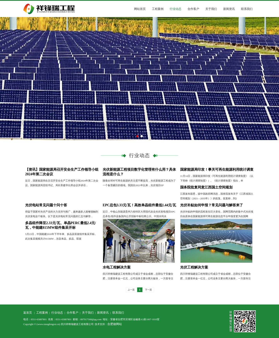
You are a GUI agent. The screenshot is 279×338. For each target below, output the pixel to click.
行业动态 (175, 8)
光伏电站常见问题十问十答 (46, 205)
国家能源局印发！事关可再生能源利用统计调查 (216, 169)
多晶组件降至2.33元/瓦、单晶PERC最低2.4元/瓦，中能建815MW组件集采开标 (60, 225)
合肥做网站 (114, 324)
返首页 (27, 312)
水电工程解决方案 (117, 267)
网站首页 (140, 8)
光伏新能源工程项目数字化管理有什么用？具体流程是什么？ (139, 172)
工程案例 (158, 8)
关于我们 (211, 8)
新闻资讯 (229, 8)
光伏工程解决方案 (194, 267)
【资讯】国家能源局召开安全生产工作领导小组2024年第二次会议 (61, 172)
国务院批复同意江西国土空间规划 (206, 187)
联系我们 (247, 8)
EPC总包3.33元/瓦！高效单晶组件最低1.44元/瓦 (139, 205)
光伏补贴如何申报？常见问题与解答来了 (211, 205)
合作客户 (193, 8)
